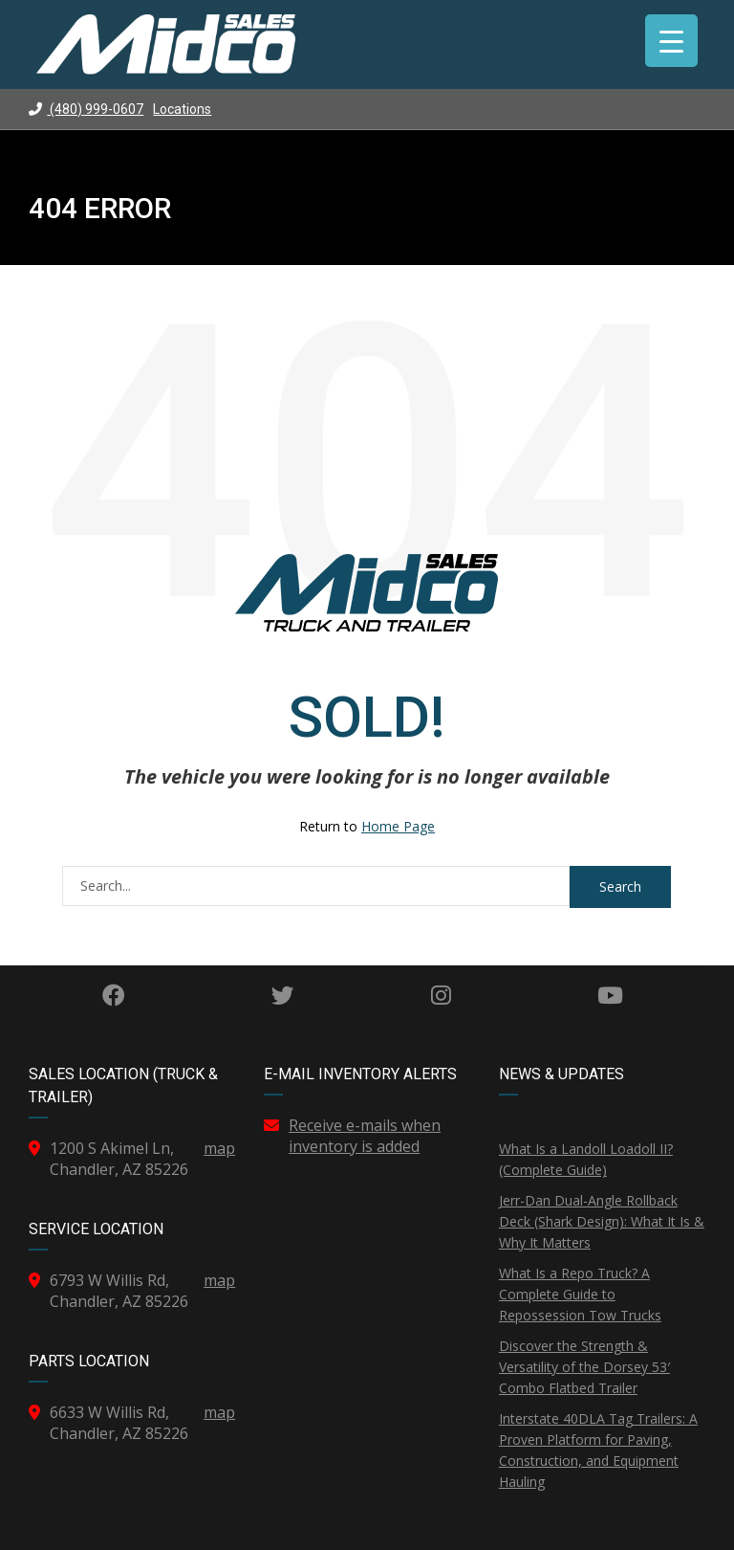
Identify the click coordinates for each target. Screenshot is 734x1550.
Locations (182, 109)
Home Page (398, 826)
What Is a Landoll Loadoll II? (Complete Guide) (586, 1159)
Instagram (441, 995)
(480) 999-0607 (86, 109)
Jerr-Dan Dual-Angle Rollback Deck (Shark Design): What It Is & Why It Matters (601, 1221)
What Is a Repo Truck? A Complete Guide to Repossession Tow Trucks (580, 1294)
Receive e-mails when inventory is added (365, 1136)
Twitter (282, 995)
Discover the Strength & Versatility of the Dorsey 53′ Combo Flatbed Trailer (584, 1367)
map (219, 1148)
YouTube (610, 995)
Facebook (113, 995)
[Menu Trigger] (671, 40)
